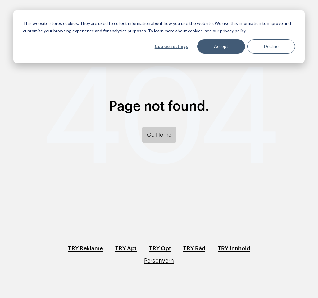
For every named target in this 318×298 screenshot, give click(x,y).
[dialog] (159, 36)
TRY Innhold (234, 248)
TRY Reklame (85, 248)
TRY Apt (126, 248)
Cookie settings (171, 46)
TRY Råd (194, 248)
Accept (221, 46)
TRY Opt (160, 248)
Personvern (159, 260)
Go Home (159, 135)
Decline (271, 46)
